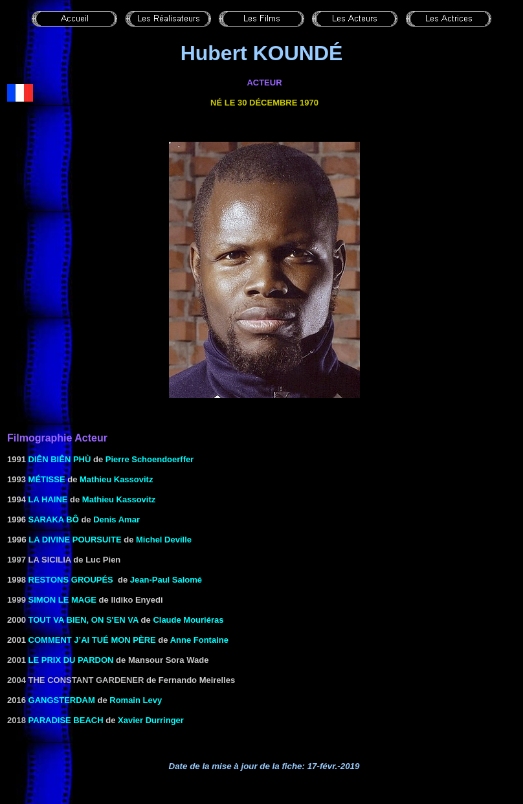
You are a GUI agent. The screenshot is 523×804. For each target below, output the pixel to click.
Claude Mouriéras (188, 620)
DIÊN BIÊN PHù (59, 459)
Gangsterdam (61, 700)
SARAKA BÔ (53, 519)
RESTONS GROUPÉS (70, 580)
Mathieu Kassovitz (116, 479)
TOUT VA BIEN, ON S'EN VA (83, 620)
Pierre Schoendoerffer (150, 459)
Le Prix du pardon (71, 660)
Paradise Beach (66, 720)
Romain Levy (135, 700)
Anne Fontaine (199, 640)
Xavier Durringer (151, 720)
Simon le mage (62, 600)
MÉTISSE (46, 479)
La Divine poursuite (74, 539)
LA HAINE (48, 499)
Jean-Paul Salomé (166, 580)
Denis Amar (116, 519)
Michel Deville (164, 539)
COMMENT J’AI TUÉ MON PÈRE (92, 640)
